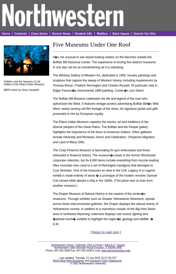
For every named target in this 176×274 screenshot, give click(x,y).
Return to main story (106, 232)
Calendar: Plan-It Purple (89, 245)
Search (121, 245)
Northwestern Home (62, 245)
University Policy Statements (106, 260)
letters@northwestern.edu (115, 250)
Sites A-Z (110, 245)
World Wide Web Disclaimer (68, 260)
